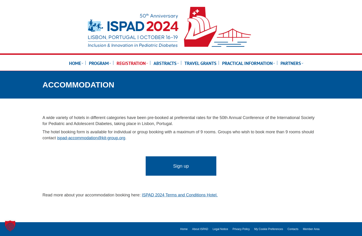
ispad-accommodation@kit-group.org (91, 138)
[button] (10, 226)
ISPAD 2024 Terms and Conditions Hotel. (180, 195)
